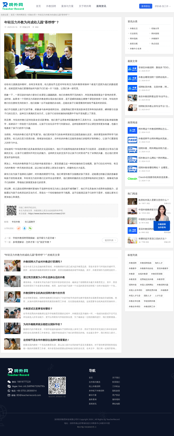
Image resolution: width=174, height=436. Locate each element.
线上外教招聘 (94, 386)
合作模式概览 (94, 382)
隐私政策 (116, 390)
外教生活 (134, 28)
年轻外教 (16, 221)
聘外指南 (134, 38)
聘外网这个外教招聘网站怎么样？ (155, 128)
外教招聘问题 (162, 284)
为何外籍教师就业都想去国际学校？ (42, 324)
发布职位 (145, 6)
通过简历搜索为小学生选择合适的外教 (44, 277)
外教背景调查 (157, 273)
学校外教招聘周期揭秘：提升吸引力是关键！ (34, 237)
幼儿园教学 (30, 221)
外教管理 (160, 279)
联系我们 (116, 382)
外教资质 (132, 279)
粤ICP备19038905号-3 (86, 427)
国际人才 (147, 295)
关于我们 (116, 377)
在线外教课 (143, 273)
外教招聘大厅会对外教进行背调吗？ (42, 261)
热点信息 (155, 43)
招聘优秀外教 (151, 290)
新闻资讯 (101, 6)
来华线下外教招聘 (96, 390)
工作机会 (116, 386)
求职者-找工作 (163, 6)
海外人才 (159, 263)
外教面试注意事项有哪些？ (38, 308)
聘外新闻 (155, 33)
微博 (19, 228)
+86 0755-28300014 (27, 390)
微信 (30, 228)
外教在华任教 (134, 301)
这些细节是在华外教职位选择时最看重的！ (46, 340)
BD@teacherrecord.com (29, 395)
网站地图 (116, 403)
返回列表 (109, 240)
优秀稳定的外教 (146, 279)
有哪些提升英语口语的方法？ (153, 238)
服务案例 (93, 399)
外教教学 (155, 38)
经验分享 (32, 14)
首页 (38, 6)
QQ (24, 228)
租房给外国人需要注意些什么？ (154, 199)
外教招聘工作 (149, 306)
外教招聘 (132, 263)
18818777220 (24, 381)
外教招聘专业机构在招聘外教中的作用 (44, 293)
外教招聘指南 (145, 263)
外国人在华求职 (135, 290)
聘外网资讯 (21, 14)
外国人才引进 (134, 295)
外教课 (132, 273)
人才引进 (159, 295)
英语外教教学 (162, 268)
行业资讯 (134, 33)
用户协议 (116, 395)
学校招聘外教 (149, 301)
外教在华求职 (134, 306)
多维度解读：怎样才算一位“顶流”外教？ (32, 241)
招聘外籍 (132, 284)
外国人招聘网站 (146, 284)
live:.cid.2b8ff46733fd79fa (31, 386)
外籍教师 (164, 290)
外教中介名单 (135, 48)
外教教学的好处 (146, 268)
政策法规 (134, 43)
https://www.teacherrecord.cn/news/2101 (46, 213)
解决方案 (93, 395)
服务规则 (116, 399)
